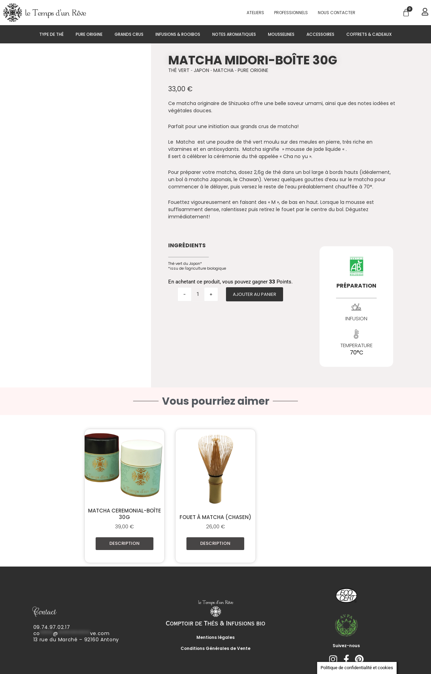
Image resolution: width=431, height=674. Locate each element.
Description (124, 543)
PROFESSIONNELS (291, 12)
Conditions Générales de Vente (215, 648)
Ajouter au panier (254, 294)
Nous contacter (336, 12)
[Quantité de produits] (198, 294)
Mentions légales (215, 637)
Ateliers (255, 12)
